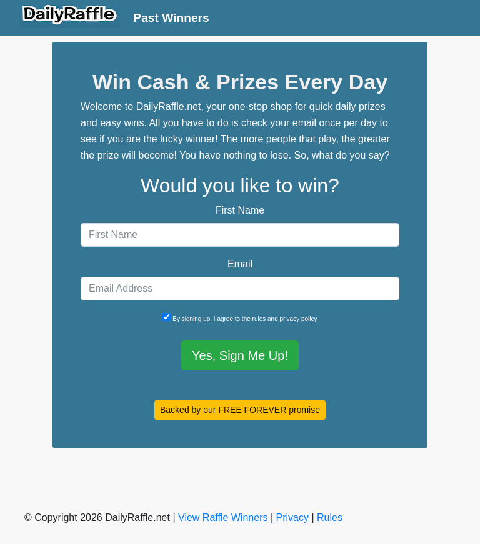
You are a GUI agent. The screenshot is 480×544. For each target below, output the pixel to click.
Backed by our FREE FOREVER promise (240, 410)
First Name (240, 210)
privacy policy (299, 318)
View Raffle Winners (223, 517)
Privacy (292, 517)
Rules (329, 517)
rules (259, 318)
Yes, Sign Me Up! (240, 355)
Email (240, 264)
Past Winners (171, 17)
